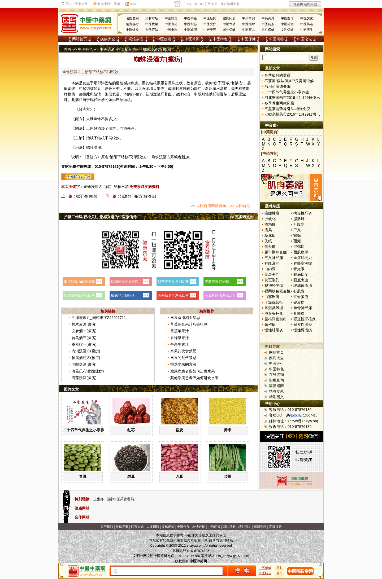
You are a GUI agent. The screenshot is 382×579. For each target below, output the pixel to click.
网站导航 (229, 527)
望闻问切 (229, 18)
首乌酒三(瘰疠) (84, 338)
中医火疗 (209, 24)
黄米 (227, 430)
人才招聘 (152, 527)
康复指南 (276, 386)
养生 (280, 574)
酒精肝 (270, 224)
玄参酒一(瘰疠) (84, 331)
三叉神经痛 (273, 258)
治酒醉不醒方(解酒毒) (138, 196)
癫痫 (297, 235)
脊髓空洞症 (302, 263)
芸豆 (227, 476)
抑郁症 (299, 246)
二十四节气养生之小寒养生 (85, 430)
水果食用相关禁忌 (185, 317)
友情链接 (198, 527)
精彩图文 (276, 397)
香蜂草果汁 (179, 338)
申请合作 (183, 527)
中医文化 (306, 18)
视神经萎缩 (273, 285)
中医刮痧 (190, 24)
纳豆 (131, 476)
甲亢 (297, 230)
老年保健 (229, 30)
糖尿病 (270, 235)
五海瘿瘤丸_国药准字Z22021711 (99, 317)
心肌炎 (299, 291)
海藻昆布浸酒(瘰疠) (88, 371)
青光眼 (299, 269)
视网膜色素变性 (277, 291)
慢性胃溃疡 (302, 330)
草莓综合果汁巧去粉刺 (188, 324)
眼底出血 (300, 280)
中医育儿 (248, 30)
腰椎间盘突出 (275, 319)
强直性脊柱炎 (304, 319)
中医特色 (220, 39)
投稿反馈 (168, 527)
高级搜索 (275, 527)
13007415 (310, 415)
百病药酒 (128, 49)
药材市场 (151, 18)
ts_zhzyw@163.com (233, 556)
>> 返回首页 (240, 206)
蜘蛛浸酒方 (93, 187)
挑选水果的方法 (183, 364)
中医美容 (209, 30)
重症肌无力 (302, 258)
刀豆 (179, 476)
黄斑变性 (271, 274)
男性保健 (268, 30)
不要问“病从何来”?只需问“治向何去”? (294, 81)
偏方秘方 (132, 24)
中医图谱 (287, 18)
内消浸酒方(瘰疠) (86, 351)
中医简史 (171, 18)
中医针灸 (132, 30)
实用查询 (276, 380)
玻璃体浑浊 (302, 285)
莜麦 (179, 430)
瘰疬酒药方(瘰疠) (86, 358)
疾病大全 (107, 39)
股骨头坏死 (273, 313)
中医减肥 (190, 30)
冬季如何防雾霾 (277, 75)
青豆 (82, 476)
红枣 (131, 430)
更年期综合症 (275, 252)
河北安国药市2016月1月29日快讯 (292, 97)
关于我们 (106, 527)
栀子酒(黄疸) (86, 196)
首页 (67, 49)
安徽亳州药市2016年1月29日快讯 (292, 114)
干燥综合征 (273, 302)
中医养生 (306, 30)
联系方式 (137, 527)
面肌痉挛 (300, 252)
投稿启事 (122, 527)
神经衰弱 (271, 263)
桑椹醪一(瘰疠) (84, 344)
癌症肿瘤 (271, 213)
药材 (280, 568)
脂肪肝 (299, 219)
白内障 (270, 269)
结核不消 (121, 187)
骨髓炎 (299, 313)
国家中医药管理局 (120, 499)
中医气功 (229, 24)
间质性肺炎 (302, 324)
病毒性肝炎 (302, 213)
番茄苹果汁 (179, 331)
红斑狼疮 (300, 297)
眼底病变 (300, 274)
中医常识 (192, 39)
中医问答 (276, 39)
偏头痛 (270, 246)
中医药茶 (268, 24)
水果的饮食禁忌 (183, 351)
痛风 (268, 230)
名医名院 (132, 18)
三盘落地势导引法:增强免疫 (287, 109)
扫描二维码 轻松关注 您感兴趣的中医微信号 (100, 217)
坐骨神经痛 (302, 308)
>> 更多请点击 (242, 217)
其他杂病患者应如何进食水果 (194, 378)
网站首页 (79, 39)
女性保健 (287, 30)
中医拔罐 (151, 24)
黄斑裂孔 (271, 280)
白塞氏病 (271, 297)
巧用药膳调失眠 (277, 86)
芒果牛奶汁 (179, 344)
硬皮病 (299, 302)
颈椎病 (270, 324)
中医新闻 (209, 18)
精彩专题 (276, 391)
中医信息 (164, 39)
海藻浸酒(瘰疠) (84, 378)
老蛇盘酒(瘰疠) (84, 364)
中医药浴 (306, 24)
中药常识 (248, 18)
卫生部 (98, 499)
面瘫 (297, 241)
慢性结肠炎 (273, 330)
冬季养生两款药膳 (279, 103)
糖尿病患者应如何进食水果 (192, 371)
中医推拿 (248, 24)
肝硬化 (270, 219)
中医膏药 (171, 24)
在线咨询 (276, 374)
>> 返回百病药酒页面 (208, 206)
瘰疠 (108, 187)
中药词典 (268, 18)
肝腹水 (299, 224)
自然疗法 (151, 30)
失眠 (268, 241)
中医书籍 (190, 18)
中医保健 (248, 39)
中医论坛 (304, 39)
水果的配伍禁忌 (183, 358)
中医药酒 (287, 24)
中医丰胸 (171, 30)
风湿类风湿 (273, 308)
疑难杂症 (135, 39)
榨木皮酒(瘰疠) (84, 324)
